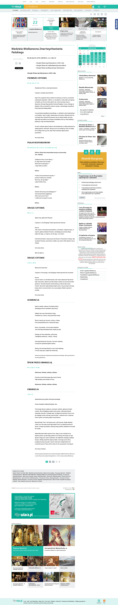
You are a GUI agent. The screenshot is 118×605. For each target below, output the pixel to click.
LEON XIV (93, 251)
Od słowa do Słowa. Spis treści (87, 137)
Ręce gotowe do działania (87, 110)
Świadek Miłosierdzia (86, 87)
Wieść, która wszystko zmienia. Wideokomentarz (34, 476)
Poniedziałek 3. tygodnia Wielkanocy (89, 275)
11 (104, 56)
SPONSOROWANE (88, 259)
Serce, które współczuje (86, 112)
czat (37, 1)
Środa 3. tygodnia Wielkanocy (19, 32)
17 (100, 59)
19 (80, 61)
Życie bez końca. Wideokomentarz (30, 478)
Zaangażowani (84, 279)
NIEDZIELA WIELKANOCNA (29, 474)
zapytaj (44, 1)
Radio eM (60, 1)
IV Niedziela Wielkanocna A (83, 32)
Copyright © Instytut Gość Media (31, 603)
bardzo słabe (19, 488)
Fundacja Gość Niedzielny (68, 601)
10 (100, 56)
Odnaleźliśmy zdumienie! (87, 75)
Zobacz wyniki (97, 198)
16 (96, 59)
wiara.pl (18, 7)
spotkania (51, 1)
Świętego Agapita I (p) (32, 32)
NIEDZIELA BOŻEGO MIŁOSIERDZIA (91, 253)
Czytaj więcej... (67, 42)
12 (80, 59)
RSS (104, 600)
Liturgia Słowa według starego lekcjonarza (50, 68)
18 (104, 59)
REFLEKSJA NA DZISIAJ (85, 257)
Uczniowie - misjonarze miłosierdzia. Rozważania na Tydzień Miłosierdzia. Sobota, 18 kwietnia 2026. (87, 91)
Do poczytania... (98, 31)
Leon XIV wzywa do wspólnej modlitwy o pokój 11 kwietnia (85, 209)
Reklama (53, 601)
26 (80, 64)
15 (92, 59)
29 (80, 53)
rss (95, 14)
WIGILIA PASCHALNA (98, 262)
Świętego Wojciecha (20, 548)
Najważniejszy (84, 277)
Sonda (79, 172)
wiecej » (35, 42)
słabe (25, 488)
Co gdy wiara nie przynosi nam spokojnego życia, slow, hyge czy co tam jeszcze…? (66, 34)
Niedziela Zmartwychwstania (36, 473)
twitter (106, 14)
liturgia (32, 6)
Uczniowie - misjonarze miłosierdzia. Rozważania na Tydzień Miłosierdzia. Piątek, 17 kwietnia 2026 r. (86, 103)
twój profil (99, 6)
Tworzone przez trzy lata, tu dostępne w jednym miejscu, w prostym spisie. (86, 142)
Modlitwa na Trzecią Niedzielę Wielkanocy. (86, 78)
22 (92, 61)
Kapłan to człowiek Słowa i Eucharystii (85, 224)
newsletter (98, 14)
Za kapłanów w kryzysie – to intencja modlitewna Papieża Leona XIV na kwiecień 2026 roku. (87, 239)
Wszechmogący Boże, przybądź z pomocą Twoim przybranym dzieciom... (19, 36)
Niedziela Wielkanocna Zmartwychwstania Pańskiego (49, 474)
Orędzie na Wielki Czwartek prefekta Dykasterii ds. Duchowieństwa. (85, 229)
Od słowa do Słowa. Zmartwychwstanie (49, 478)
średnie (30, 488)
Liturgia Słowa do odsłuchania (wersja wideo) (51, 65)
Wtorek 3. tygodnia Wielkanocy (88, 273)
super (37, 488)
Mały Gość (80, 1)
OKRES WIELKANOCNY (99, 254)
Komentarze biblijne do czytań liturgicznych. (55, 550)
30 (84, 53)
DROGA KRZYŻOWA (96, 250)
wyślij (16, 63)
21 (88, 61)
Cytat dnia (51, 31)
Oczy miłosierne (84, 114)
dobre (33, 488)
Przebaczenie (83, 99)
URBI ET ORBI (96, 261)
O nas (24, 601)
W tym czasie (64, 31)
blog (31, 1)
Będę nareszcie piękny (48, 473)
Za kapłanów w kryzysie (87, 235)
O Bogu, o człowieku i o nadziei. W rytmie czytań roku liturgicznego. (87, 129)
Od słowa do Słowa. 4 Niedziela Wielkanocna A (87, 125)
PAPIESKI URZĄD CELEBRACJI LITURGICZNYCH (92, 255)
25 (104, 61)
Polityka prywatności (80, 601)
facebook (102, 14)
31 (88, 53)
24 (100, 61)
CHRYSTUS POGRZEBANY (88, 248)
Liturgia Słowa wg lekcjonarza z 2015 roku (50, 63)
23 (96, 61)
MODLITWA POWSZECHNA (90, 253)
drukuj (20, 63)
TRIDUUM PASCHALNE (99, 259)
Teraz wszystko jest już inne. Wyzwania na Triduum (30, 481)
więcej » (19, 42)
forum (24, 1)
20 (84, 61)
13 (84, 59)
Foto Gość (47, 601)
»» (60, 462)
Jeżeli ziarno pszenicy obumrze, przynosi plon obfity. (25, 550)
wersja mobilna (91, 1)
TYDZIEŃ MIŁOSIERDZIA (85, 261)
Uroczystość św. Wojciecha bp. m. (56, 548)
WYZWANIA (92, 263)
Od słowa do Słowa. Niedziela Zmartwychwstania (40, 479)
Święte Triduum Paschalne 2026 (20, 473)
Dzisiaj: (92, 45)
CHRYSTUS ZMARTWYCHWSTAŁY (90, 249)
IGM (28, 601)
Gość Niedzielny (70, 1)
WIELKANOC (88, 262)
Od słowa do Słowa (82, 120)
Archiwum (103, 198)
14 (88, 59)
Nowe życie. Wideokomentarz (54, 476)
